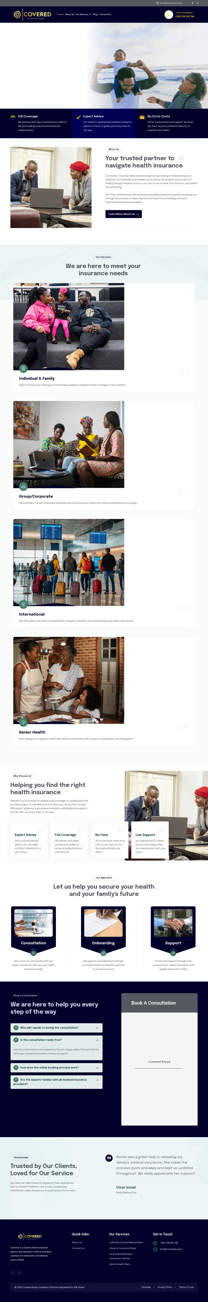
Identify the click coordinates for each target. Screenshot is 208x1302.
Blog (95, 15)
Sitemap (145, 1287)
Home (61, 15)
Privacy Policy (164, 1287)
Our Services (83, 14)
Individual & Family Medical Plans (126, 1242)
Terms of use (186, 1287)
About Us (69, 15)
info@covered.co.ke (171, 3)
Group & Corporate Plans (123, 1248)
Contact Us (105, 15)
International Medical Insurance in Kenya (121, 1256)
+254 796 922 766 (184, 16)
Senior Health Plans (120, 1264)
